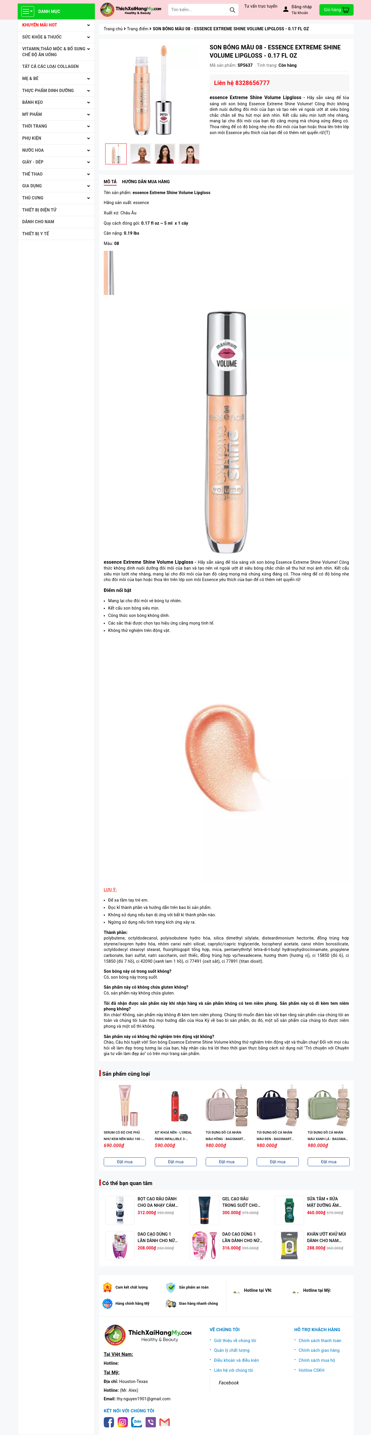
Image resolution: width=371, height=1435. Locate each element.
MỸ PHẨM (32, 114)
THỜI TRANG (34, 126)
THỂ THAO (32, 174)
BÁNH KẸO (32, 102)
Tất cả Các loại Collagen (50, 66)
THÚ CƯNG (33, 198)
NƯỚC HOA (33, 150)
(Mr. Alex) (129, 1390)
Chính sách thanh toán (320, 1340)
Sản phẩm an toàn (194, 1287)
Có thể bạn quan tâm (127, 1183)
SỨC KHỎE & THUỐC (42, 37)
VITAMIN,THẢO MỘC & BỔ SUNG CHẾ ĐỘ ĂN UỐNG (53, 51)
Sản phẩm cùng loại (126, 1074)
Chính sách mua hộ (317, 1360)
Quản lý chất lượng (232, 1350)
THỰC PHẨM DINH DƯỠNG (48, 90)
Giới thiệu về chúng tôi (235, 1340)
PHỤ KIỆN (31, 138)
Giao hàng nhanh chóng (198, 1303)
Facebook (229, 1383)
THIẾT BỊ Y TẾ (35, 233)
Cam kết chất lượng (132, 1287)
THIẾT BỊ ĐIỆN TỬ (39, 210)
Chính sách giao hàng (319, 1350)
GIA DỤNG (32, 185)
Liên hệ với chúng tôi (233, 1370)
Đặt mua (125, 1161)
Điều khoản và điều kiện (236, 1360)
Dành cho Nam (38, 221)
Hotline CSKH (311, 1370)
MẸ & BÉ (30, 78)
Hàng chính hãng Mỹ (132, 1303)
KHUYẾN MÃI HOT (39, 25)
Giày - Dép (33, 162)
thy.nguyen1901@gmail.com (144, 1398)
